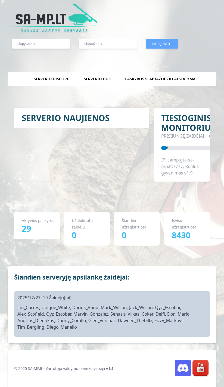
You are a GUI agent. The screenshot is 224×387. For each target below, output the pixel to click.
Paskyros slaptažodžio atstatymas (161, 78)
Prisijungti (162, 44)
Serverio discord (52, 78)
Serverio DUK (97, 78)
